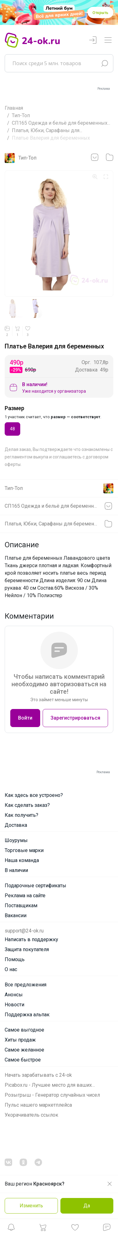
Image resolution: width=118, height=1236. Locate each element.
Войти (25, 718)
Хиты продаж (20, 1040)
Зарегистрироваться (75, 718)
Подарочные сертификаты (35, 886)
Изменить (31, 1206)
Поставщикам (21, 905)
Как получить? (21, 815)
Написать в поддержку (31, 939)
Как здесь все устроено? (34, 795)
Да (86, 1206)
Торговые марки (24, 850)
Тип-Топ (21, 115)
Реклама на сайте (25, 895)
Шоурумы (16, 840)
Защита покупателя (27, 949)
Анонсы (14, 995)
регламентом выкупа (26, 456)
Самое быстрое (23, 1060)
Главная (14, 108)
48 (12, 428)
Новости (14, 1005)
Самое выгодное (24, 1030)
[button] (11, 1229)
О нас (11, 969)
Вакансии (15, 915)
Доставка (16, 825)
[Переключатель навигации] (108, 40)
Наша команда (22, 860)
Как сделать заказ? (27, 805)
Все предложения (25, 985)
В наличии (16, 870)
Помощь (15, 959)
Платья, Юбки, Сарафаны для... (47, 130)
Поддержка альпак (27, 1015)
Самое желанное (24, 1050)
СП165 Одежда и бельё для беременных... (61, 123)
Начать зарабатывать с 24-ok (38, 1075)
